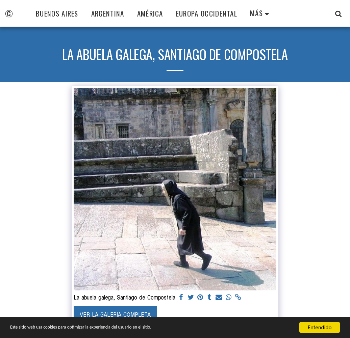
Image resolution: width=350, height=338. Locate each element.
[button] (338, 13)
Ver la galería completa (115, 314)
